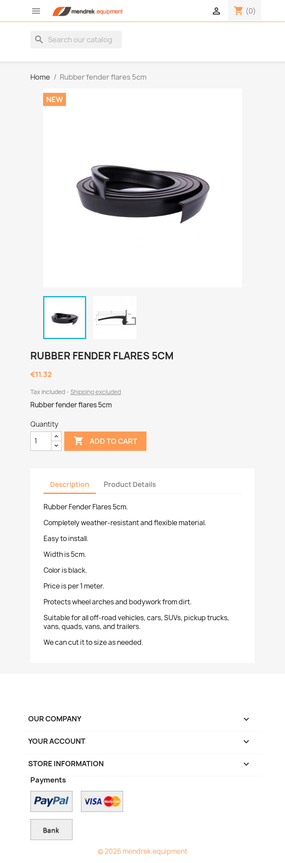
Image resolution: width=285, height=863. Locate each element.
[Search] (76, 39)
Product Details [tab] (130, 484)
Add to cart (105, 441)
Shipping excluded (95, 392)
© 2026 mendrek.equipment (142, 851)
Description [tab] (69, 484)
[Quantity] (40, 441)
